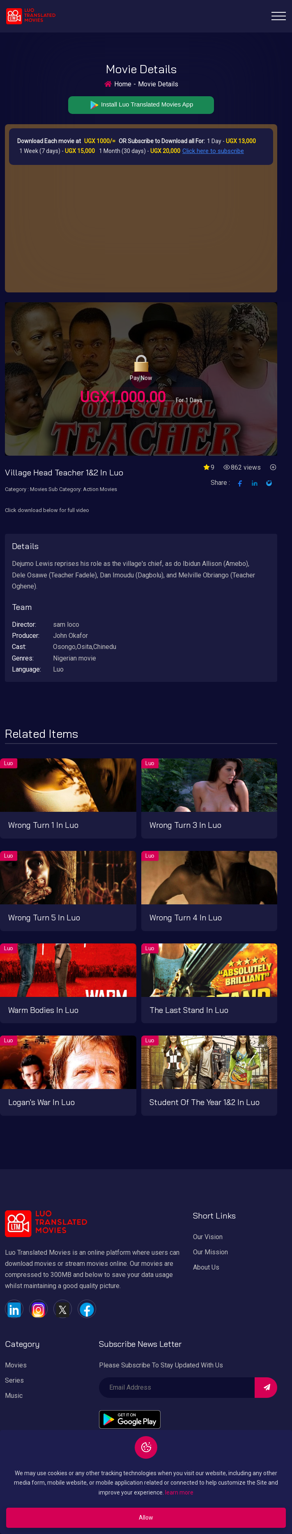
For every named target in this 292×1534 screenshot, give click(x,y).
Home (122, 84)
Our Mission (210, 1252)
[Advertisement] (141, 226)
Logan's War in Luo (41, 1102)
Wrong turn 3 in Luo (185, 825)
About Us (206, 1267)
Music (14, 1396)
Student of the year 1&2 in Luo (204, 1102)
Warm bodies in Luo (43, 1010)
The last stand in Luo (188, 1010)
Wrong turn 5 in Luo (44, 917)
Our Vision (208, 1237)
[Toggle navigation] (278, 16)
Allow (146, 1517)
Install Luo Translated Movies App (141, 105)
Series (14, 1380)
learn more (179, 1492)
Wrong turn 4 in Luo (185, 917)
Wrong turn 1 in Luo (43, 825)
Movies (16, 1365)
